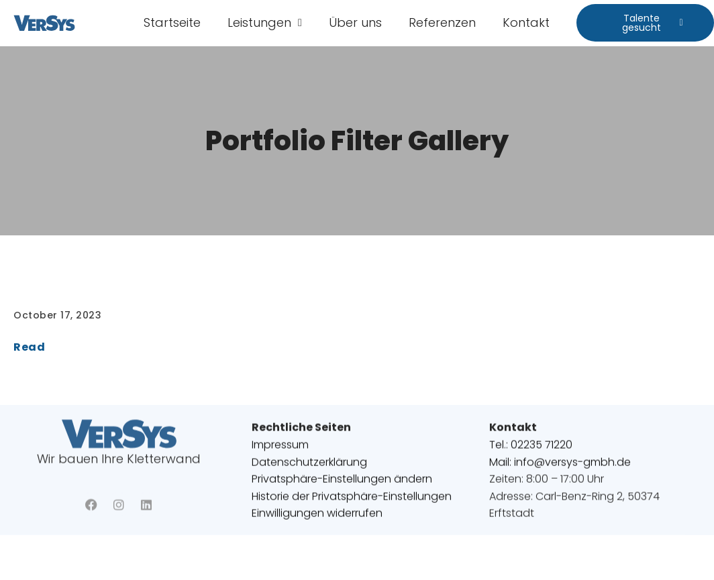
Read (29, 347)
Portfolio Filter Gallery (357, 141)
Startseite (172, 22)
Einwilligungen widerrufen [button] (317, 518)
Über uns (355, 22)
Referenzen (442, 22)
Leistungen (264, 22)
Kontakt (526, 22)
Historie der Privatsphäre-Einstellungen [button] (352, 501)
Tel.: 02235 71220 (530, 449)
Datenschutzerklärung (309, 467)
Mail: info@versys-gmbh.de (560, 467)
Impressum (280, 449)
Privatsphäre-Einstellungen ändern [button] (342, 484)
